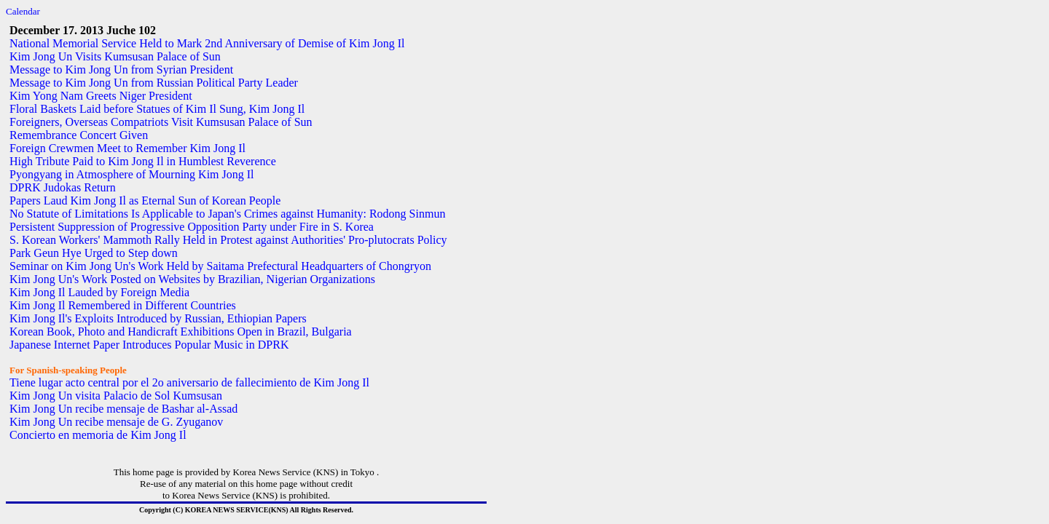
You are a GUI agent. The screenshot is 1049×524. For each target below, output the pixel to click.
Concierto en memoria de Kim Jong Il (97, 435)
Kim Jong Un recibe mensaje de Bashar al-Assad (123, 408)
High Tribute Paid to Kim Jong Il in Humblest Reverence (142, 161)
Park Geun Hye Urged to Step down (93, 253)
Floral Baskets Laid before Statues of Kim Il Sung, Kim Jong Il (157, 109)
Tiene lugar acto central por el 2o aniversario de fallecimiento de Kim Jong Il (189, 382)
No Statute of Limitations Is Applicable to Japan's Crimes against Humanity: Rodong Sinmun (227, 213)
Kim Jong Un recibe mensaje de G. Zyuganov (116, 422)
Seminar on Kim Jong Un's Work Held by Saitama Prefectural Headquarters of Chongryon (220, 266)
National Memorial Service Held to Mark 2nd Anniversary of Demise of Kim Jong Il (207, 43)
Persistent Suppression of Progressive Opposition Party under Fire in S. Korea (191, 227)
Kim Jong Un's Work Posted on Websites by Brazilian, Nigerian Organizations (192, 279)
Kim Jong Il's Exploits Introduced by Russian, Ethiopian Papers (158, 318)
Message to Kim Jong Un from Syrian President (121, 69)
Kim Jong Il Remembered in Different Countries (122, 305)
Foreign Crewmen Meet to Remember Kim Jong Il (127, 148)
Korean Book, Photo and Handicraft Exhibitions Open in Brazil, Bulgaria (180, 331)
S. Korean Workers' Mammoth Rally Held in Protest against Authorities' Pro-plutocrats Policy (228, 240)
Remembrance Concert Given (78, 135)
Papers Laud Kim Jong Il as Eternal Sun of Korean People (144, 200)
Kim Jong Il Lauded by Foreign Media (99, 292)
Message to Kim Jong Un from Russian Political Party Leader (153, 82)
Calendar (23, 11)
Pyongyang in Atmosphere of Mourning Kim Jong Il (131, 174)
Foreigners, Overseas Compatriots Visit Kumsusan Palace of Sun (161, 122)
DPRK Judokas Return (62, 187)
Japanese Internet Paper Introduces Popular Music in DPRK (148, 344)
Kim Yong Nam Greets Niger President (100, 96)
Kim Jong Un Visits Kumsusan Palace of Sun (115, 56)
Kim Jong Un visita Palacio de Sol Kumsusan (115, 395)
